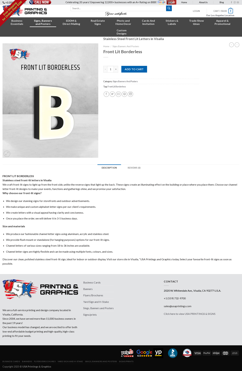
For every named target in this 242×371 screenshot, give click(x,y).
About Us (203, 2)
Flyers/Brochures (93, 295)
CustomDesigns (122, 32)
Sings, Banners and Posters (98, 308)
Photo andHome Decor (123, 22)
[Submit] (169, 8)
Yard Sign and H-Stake (96, 301)
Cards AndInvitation (148, 22)
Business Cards (92, 282)
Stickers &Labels (172, 22)
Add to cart (134, 69)
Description (109, 167)
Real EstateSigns (98, 22)
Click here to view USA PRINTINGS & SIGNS (189, 313)
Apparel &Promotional (222, 22)
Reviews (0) (134, 167)
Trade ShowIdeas (196, 22)
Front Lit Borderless (117, 86)
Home (184, 2)
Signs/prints (90, 314)
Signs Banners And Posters (125, 46)
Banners (88, 288)
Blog (222, 2)
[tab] (109, 167)
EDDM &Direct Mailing (71, 22)
